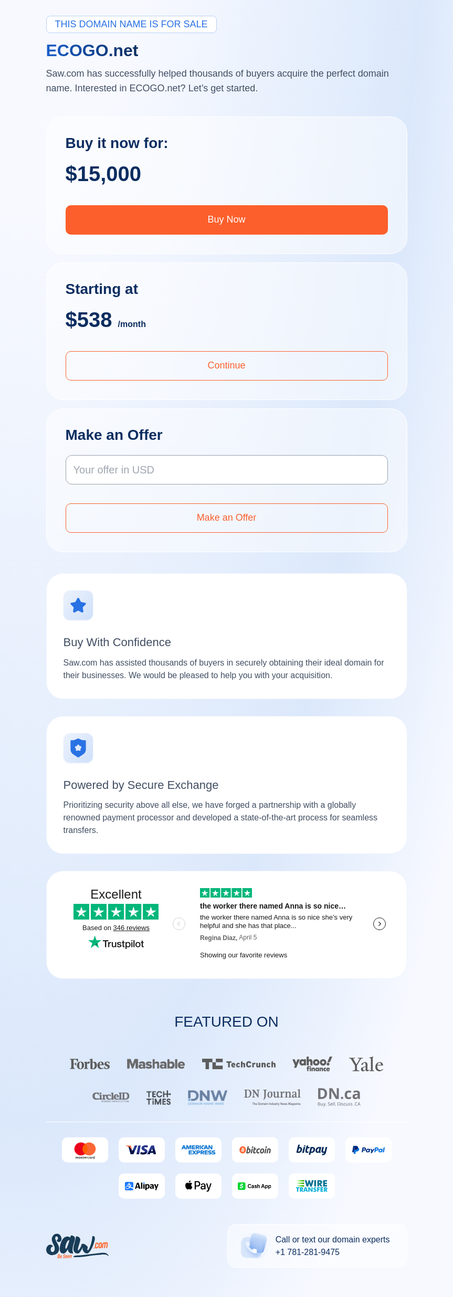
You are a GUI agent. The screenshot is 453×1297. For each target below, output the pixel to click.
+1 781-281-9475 (308, 1252)
